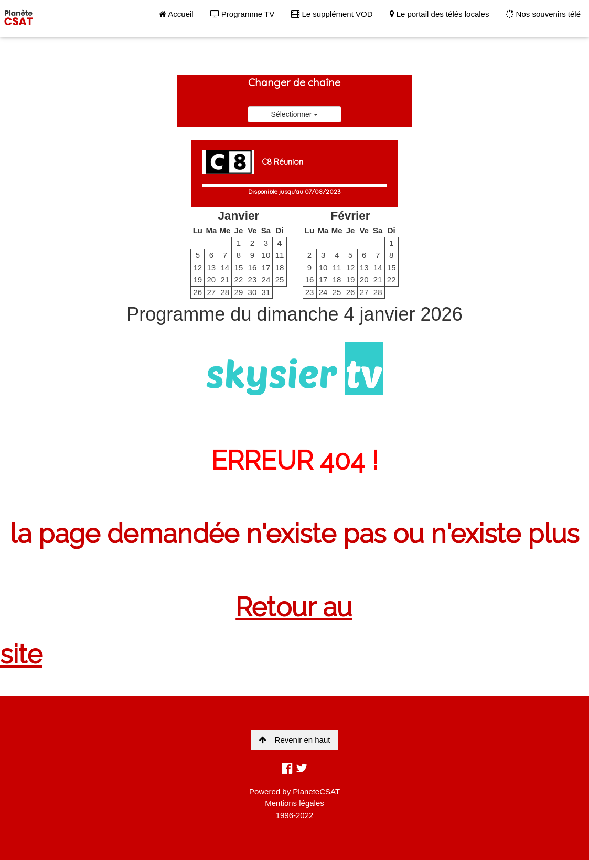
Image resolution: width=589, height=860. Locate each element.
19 (197, 279)
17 (266, 267)
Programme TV (242, 13)
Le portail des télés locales (439, 13)
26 (197, 292)
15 (238, 267)
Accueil (176, 13)
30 (252, 292)
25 (279, 279)
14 (225, 267)
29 (238, 292)
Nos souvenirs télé (543, 13)
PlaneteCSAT (316, 791)
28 (225, 292)
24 (266, 279)
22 (238, 279)
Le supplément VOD (331, 13)
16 (252, 267)
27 (211, 292)
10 (266, 255)
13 (211, 267)
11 (279, 255)
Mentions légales (294, 803)
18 (279, 267)
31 (266, 292)
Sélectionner (294, 114)
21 (225, 279)
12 (197, 267)
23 (252, 279)
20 (211, 279)
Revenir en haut (294, 739)
